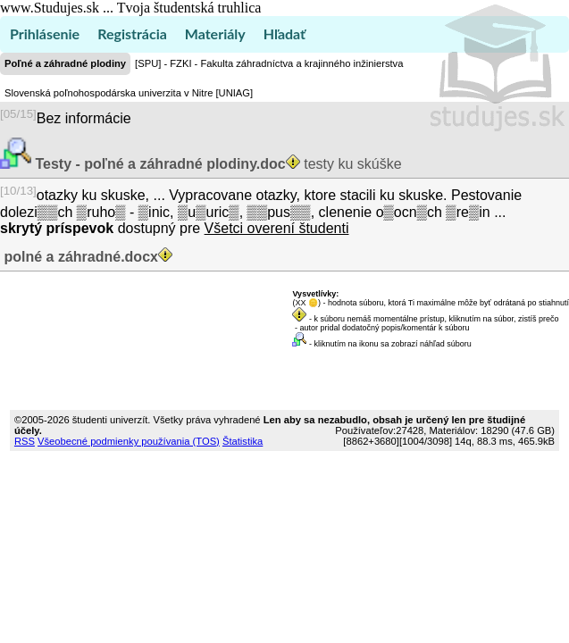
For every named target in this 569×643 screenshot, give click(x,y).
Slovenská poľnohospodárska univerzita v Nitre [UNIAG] (128, 93)
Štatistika (242, 441)
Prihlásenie (44, 33)
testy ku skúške (216, 163)
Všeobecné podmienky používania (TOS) (129, 441)
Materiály (215, 33)
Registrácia (132, 33)
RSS (24, 441)
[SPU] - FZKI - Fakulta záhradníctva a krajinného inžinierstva (269, 63)
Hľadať (284, 33)
